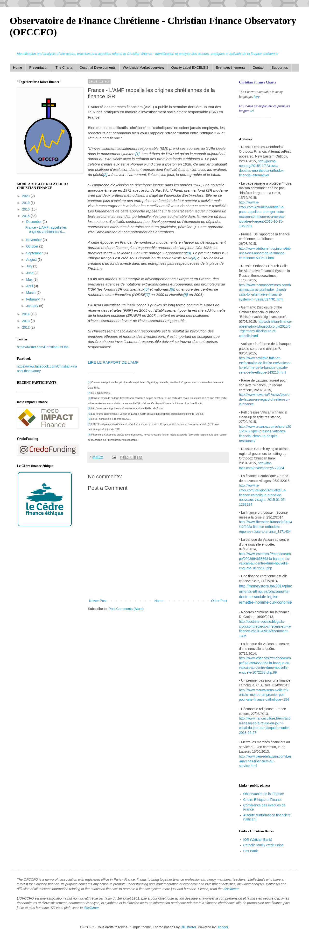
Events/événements (231, 67)
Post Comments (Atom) (126, 609)
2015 (26, 216)
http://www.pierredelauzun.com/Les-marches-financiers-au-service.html (265, 761)
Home (17, 67)
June (30, 273)
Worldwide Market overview (143, 67)
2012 (26, 327)
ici (252, 111)
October (32, 246)
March (31, 292)
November (34, 240)
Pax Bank (250, 851)
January (32, 306)
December (34, 222)
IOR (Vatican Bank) (257, 839)
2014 (26, 314)
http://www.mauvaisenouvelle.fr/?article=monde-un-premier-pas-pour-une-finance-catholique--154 (264, 694)
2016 (26, 209)
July (29, 266)
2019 (26, 203)
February (33, 299)
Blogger (222, 927)
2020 (26, 196)
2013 (26, 321)
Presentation (38, 67)
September (34, 253)
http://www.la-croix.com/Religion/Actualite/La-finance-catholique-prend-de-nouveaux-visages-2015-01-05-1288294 (262, 494)
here (257, 96)
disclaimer (231, 889)
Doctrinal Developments (98, 67)
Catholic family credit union (263, 845)
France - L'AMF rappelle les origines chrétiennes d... (46, 229)
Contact (258, 67)
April (30, 286)
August (31, 260)
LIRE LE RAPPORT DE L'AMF (114, 362)
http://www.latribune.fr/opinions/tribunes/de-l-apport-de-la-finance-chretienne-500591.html (265, 253)
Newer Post (97, 601)
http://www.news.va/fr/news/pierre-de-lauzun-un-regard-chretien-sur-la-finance (264, 399)
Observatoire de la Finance (263, 794)
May (29, 279)
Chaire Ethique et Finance (262, 800)
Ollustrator (188, 927)
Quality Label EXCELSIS (190, 67)
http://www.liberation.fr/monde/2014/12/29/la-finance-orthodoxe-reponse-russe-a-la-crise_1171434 (265, 526)
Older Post (219, 601)
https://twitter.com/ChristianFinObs (42, 347)
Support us (280, 67)
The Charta (64, 67)
